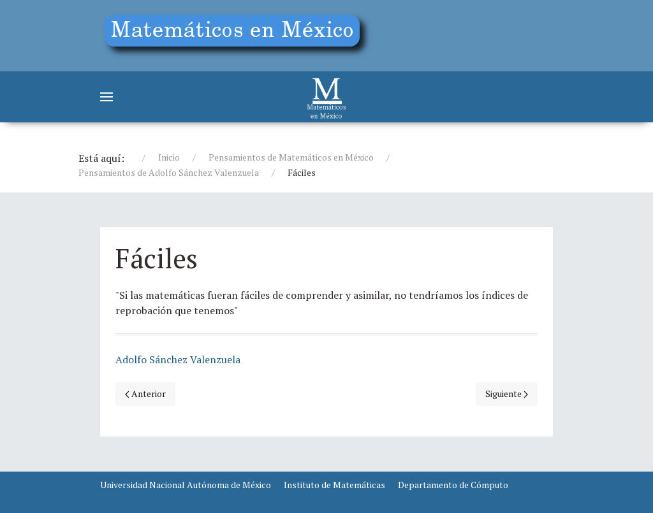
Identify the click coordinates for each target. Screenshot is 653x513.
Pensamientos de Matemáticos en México (291, 157)
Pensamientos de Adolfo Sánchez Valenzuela (168, 172)
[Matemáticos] (326, 96)
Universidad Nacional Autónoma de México (185, 485)
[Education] (237, 33)
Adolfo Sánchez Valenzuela (177, 359)
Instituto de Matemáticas (334, 485)
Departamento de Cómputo (453, 485)
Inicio (169, 157)
